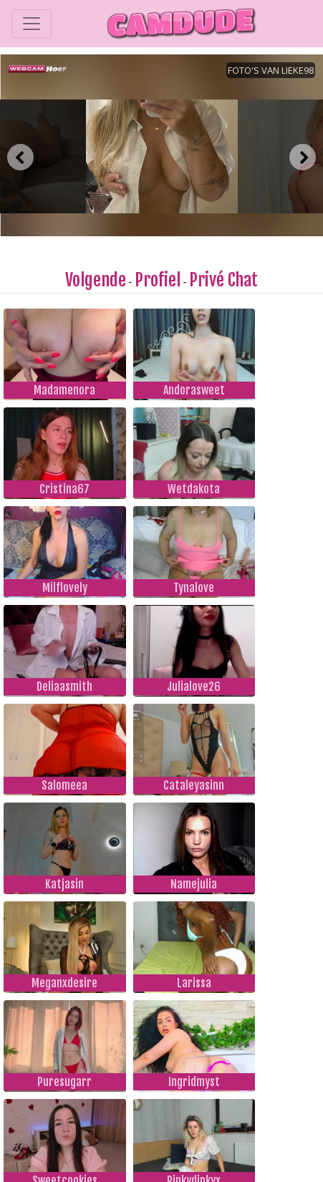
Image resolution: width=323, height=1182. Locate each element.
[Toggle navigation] (31, 23)
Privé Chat (223, 280)
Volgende (95, 280)
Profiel (157, 280)
